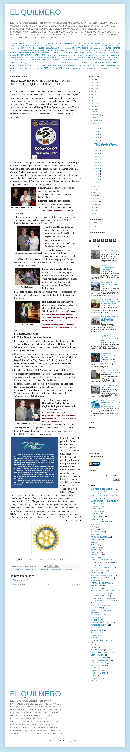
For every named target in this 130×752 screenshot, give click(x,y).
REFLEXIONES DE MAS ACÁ (66, 66)
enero (95, 204)
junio (94, 189)
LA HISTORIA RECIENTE (29, 58)
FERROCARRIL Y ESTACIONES (30, 52)
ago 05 (97, 180)
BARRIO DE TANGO (39, 46)
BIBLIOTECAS (84, 46)
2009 (93, 214)
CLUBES (41, 48)
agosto (95, 123)
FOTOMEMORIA (63, 52)
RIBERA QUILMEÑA (87, 66)
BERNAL (63, 46)
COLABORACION (53, 48)
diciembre (96, 112)
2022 (93, 80)
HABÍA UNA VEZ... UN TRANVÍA (109, 52)
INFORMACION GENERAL (32, 55)
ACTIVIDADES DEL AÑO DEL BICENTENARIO (57, 43)
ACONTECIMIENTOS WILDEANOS (24, 43)
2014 (93, 103)
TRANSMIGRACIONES (94, 68)
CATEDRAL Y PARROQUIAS (100, 521)
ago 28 (97, 135)
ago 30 (97, 129)
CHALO (34, 48)
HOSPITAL (13, 55)
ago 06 (97, 177)
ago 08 (97, 174)
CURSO (108, 48)
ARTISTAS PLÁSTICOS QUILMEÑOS (103, 501)
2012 (93, 109)
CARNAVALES (106, 46)
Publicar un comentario (20, 580)
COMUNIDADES (66, 48)
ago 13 (97, 168)
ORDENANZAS (65, 63)
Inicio (47, 584)
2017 (93, 94)
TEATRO (66, 68)
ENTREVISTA (63, 50)
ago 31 (97, 126)
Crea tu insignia (93, 227)
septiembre (97, 120)
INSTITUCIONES (55, 55)
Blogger (77, 741)
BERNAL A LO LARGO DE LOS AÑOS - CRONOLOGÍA (110, 371)
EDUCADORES (51, 50)
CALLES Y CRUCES (95, 46)
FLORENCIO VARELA (50, 52)
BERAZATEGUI (52, 46)
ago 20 (97, 153)
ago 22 (97, 150)
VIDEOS (104, 68)
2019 (93, 88)
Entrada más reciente (18, 584)
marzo (95, 198)
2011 (93, 208)
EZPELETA (14, 52)
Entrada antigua (75, 584)
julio (94, 186)
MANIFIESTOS (92, 60)
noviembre (96, 115)
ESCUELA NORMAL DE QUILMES (105, 50)
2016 (93, 97)
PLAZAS (30, 66)
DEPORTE (116, 48)
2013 (93, 106)
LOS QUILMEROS (68, 60)
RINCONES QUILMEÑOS (105, 66)
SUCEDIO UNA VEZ (51, 68)
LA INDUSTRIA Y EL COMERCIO (55, 58)
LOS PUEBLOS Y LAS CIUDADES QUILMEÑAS (45, 60)
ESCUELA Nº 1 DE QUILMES (79, 50)
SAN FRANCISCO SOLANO (100, 660)
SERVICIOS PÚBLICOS (33, 68)
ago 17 (97, 159)
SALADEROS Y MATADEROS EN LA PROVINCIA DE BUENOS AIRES (109, 337)
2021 (93, 83)
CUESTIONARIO (99, 48)
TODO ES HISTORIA (78, 68)
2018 (93, 91)
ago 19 (97, 156)
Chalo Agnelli (93, 222)
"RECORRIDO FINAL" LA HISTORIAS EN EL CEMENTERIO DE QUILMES (109, 319)
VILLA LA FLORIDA (114, 68)
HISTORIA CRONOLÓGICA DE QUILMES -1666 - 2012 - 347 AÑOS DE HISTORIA (110, 301)
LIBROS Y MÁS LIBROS (41, 569)
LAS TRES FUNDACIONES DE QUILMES (88, 58)
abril (94, 195)
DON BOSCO (28, 50)
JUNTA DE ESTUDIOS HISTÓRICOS (89, 55)
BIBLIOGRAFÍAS (73, 46)
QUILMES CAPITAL (46, 65)
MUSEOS (38, 63)
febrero (95, 201)
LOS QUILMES (81, 60)
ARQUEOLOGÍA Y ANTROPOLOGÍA (87, 43)
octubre (95, 117)
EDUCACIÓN (38, 50)
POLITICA (36, 65)
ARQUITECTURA (106, 43)
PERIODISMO (87, 63)
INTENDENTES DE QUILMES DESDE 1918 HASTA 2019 (109, 355)
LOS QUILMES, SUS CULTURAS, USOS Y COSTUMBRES (108, 267)
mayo (95, 192)
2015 (93, 100)
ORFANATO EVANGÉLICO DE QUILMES (110, 386)
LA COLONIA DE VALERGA (100, 593)
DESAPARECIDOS (16, 50)
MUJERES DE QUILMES (21, 63)
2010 (93, 211)
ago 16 (97, 162)
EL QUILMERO (35, 12)
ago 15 (97, 165)
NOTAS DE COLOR (51, 63)
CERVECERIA (25, 48)
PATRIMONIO (75, 63)
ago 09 (97, 171)
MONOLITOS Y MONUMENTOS (109, 60)
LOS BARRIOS (22, 60)
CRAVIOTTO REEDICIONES (82, 48)
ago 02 (97, 183)
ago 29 (97, 132)
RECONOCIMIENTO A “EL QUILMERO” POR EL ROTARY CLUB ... (105, 145)
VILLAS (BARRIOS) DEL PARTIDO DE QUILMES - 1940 (109, 284)
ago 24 (97, 141)
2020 (93, 86)
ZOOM (12, 70)
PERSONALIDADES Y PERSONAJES (61, 569)
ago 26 (97, 138)
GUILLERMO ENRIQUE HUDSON (83, 52)
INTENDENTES (67, 55)
